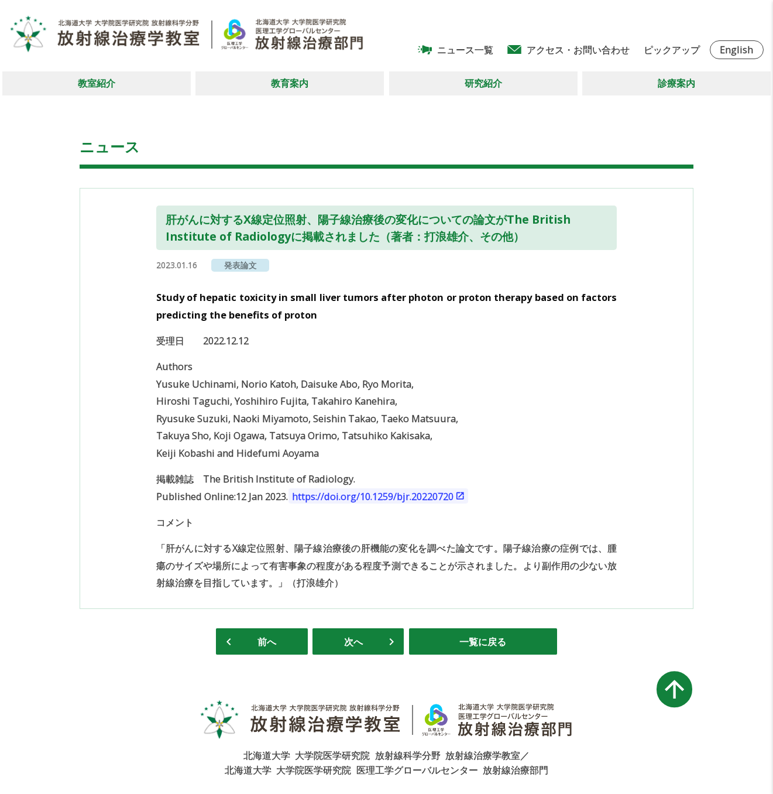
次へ (353, 641)
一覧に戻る (482, 641)
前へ (266, 641)
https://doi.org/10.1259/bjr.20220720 (373, 496)
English (736, 49)
